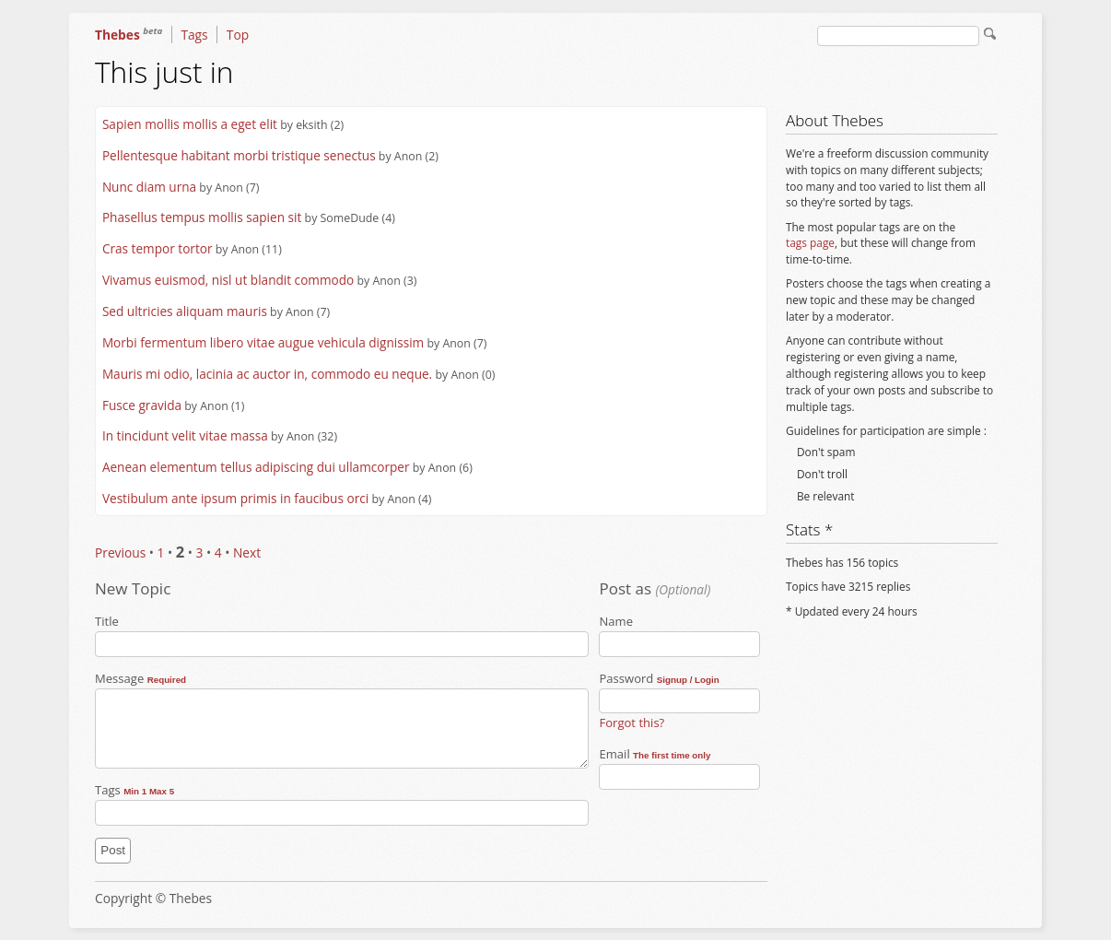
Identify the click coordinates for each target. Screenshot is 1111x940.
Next (247, 552)
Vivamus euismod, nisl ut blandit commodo (228, 279)
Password (674, 692)
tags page (810, 242)
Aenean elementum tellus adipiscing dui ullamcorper (256, 467)
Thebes (128, 34)
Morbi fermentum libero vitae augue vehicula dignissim (263, 342)
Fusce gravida (141, 405)
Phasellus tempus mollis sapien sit (201, 217)
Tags (194, 34)
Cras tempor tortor (157, 248)
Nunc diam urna (149, 186)
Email (674, 768)
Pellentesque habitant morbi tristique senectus (239, 155)
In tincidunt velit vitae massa (185, 435)
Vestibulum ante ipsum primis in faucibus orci (235, 498)
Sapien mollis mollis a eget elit (189, 124)
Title (338, 635)
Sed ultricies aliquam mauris (184, 311)
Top (238, 34)
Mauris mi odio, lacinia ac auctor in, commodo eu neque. (267, 373)
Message (338, 719)
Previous (120, 552)
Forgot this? (631, 722)
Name (674, 635)
